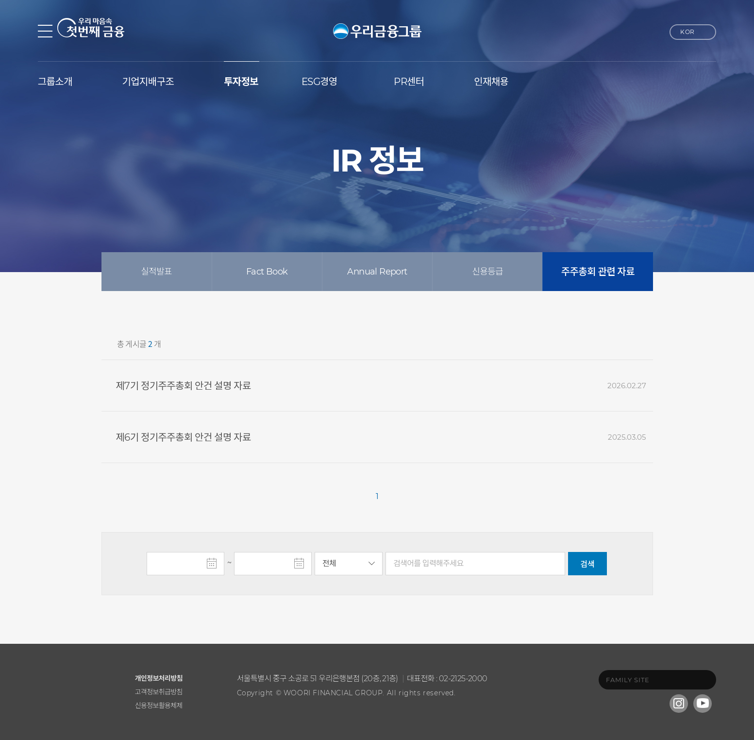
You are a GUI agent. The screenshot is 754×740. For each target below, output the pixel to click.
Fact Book (267, 271)
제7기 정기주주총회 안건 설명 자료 (183, 386)
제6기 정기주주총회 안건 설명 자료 (183, 437)
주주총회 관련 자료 (598, 271)
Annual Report (377, 271)
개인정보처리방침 (159, 678)
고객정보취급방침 (159, 691)
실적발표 (156, 271)
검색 (587, 564)
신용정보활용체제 (159, 705)
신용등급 (487, 271)
